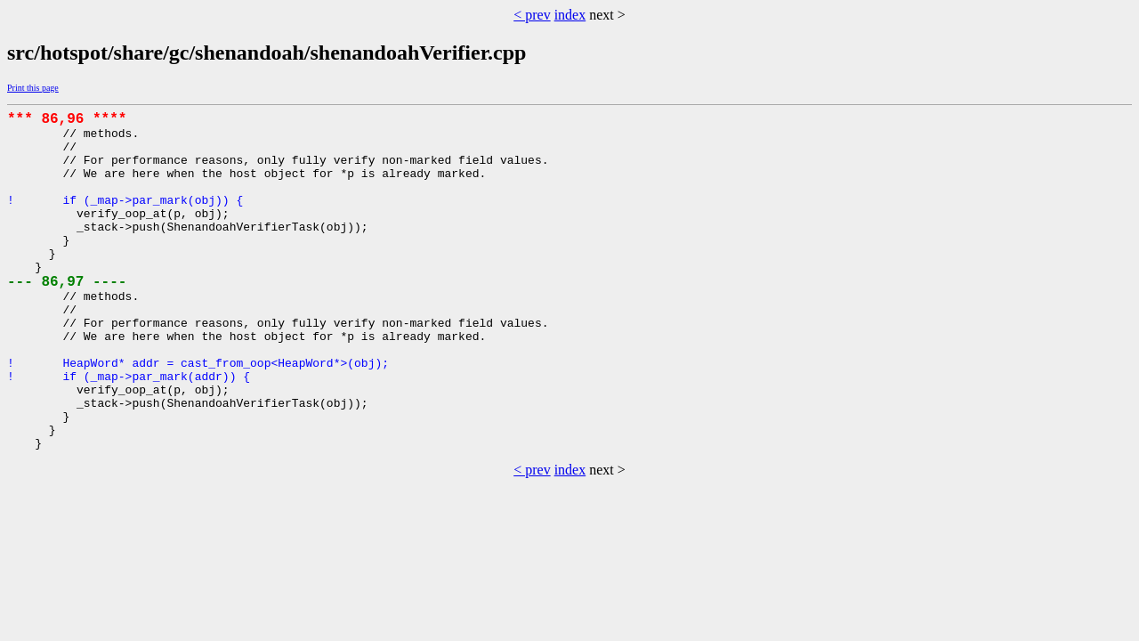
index (570, 14)
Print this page (33, 88)
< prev (531, 14)
